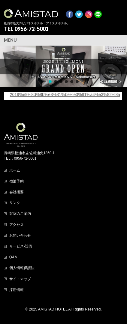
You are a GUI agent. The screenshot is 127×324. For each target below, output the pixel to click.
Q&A (13, 257)
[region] (63, 66)
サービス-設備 (20, 246)
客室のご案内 (20, 214)
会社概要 (16, 192)
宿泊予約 (16, 181)
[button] (63, 66)
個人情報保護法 (22, 268)
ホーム (14, 170)
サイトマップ (20, 279)
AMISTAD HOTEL (53, 309)
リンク (14, 203)
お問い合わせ (20, 235)
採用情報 (16, 290)
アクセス (16, 225)
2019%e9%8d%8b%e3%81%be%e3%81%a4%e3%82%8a (65, 94)
